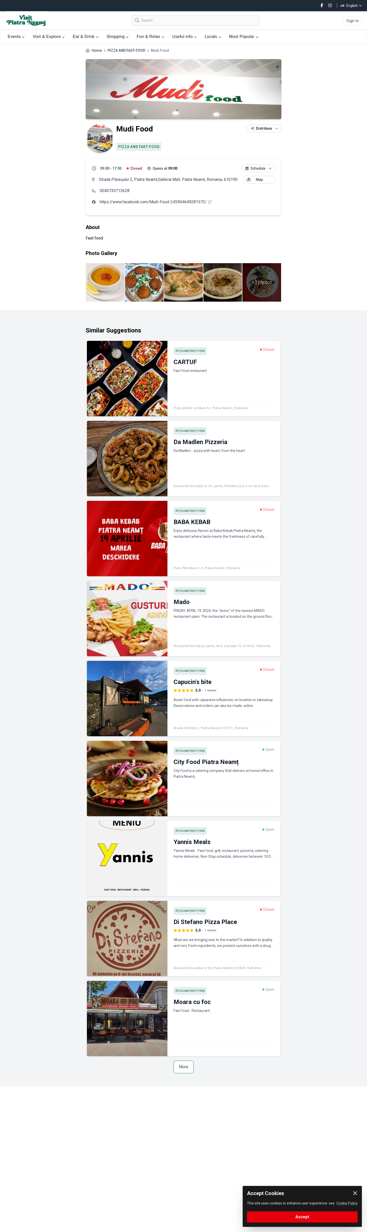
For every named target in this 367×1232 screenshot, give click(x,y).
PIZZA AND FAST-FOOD (126, 50)
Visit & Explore (49, 36)
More (183, 1066)
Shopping (117, 36)
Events (16, 36)
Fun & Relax (150, 36)
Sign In (352, 20)
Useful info (184, 36)
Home (97, 50)
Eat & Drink (86, 36)
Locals (213, 36)
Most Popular (243, 36)
